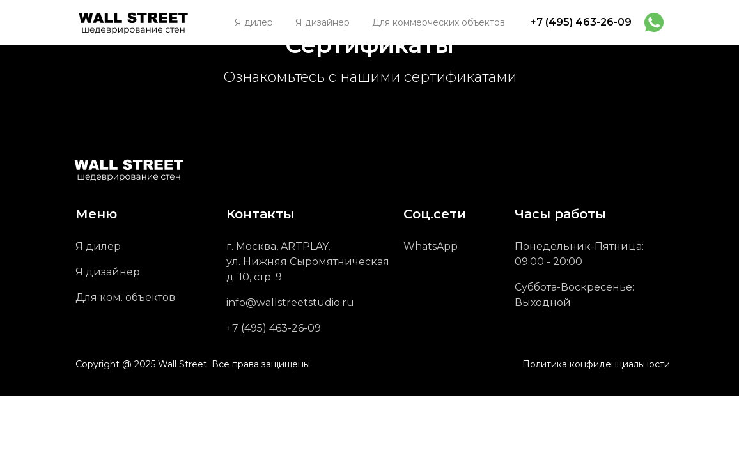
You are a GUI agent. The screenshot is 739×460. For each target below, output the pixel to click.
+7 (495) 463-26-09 (581, 22)
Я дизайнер (107, 272)
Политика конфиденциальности (596, 364)
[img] (654, 22)
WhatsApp (430, 246)
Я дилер (98, 246)
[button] (438, 22)
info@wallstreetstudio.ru (290, 302)
